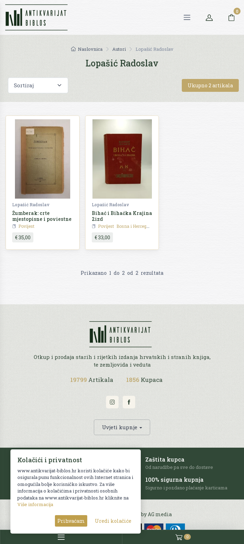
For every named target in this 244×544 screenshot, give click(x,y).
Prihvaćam (71, 521)
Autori (119, 49)
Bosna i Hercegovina (137, 226)
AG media (160, 514)
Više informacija (35, 504)
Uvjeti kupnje (119, 427)
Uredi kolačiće (113, 521)
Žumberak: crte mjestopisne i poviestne (42, 216)
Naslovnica (87, 49)
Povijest (26, 226)
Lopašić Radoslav (30, 204)
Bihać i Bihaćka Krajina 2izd (122, 216)
